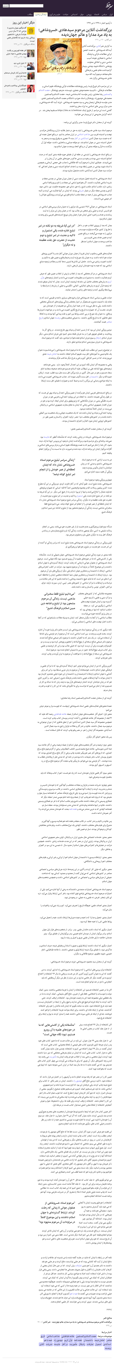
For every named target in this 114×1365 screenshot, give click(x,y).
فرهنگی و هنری (40, 14)
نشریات (81, 191)
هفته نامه (73, 809)
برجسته (58, 318)
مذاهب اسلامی (83, 134)
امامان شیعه (52, 354)
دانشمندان (93, 377)
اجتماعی (74, 14)
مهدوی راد (77, 1081)
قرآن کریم (68, 1340)
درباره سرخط (55, 1362)
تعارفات (78, 1266)
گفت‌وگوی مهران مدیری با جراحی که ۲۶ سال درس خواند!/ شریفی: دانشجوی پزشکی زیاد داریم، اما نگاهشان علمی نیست (21, 34)
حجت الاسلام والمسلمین (86, 1336)
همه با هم (74, 1294)
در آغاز (77, 138)
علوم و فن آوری (54, 14)
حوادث (65, 14)
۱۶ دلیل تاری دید (20, 63)
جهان (82, 14)
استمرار (80, 496)
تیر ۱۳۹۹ (90, 23)
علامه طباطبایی (60, 714)
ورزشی (88, 14)
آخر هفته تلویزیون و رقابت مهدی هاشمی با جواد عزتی (16, 52)
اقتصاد (96, 14)
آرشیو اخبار (105, 23)
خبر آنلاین (45, 1322)
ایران (111, 14)
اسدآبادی (84, 138)
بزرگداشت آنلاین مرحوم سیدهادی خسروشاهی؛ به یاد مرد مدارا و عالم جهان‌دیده (82, 1322)
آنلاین (98, 46)
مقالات (30, 14)
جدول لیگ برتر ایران (40, 1362)
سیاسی (104, 14)
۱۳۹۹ (97, 23)
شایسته (46, 437)
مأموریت (53, 1057)
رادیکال (99, 338)
